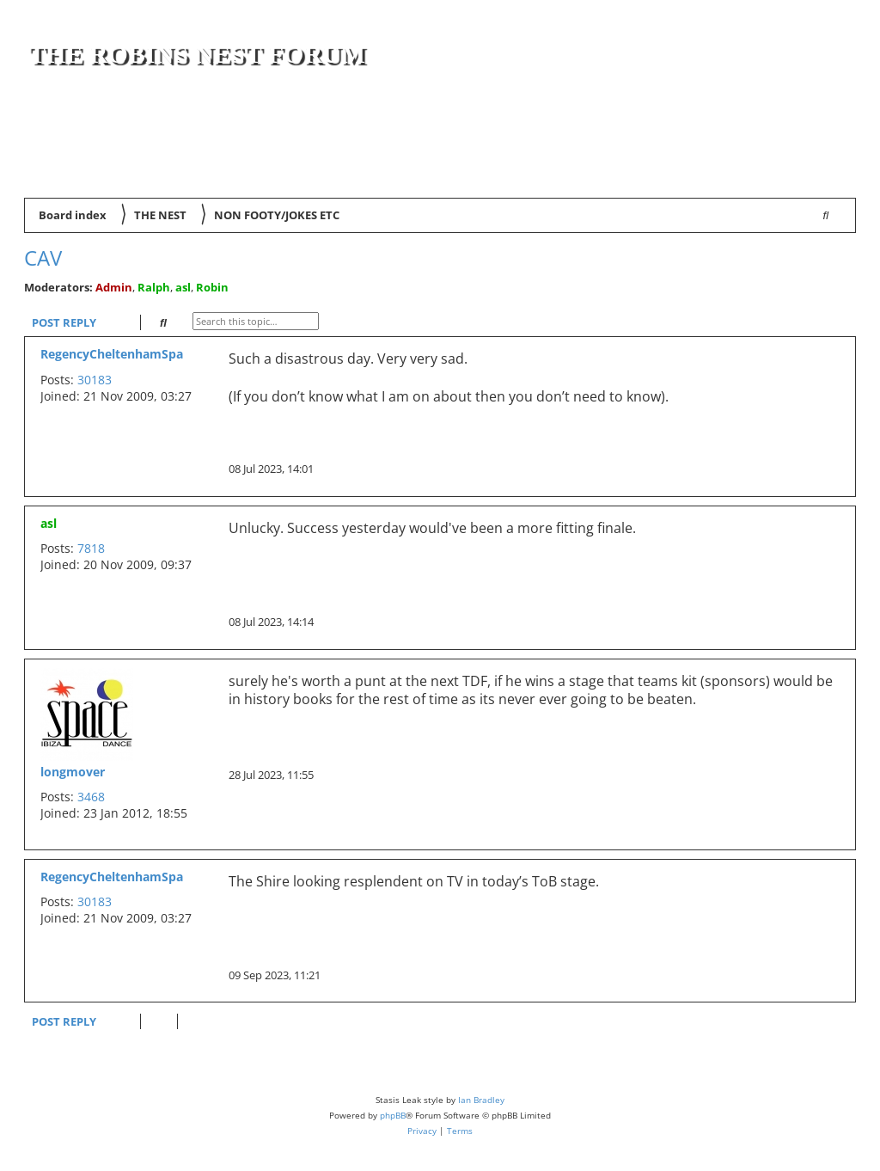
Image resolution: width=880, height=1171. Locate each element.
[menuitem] (831, 172)
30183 (94, 379)
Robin (212, 287)
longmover (72, 771)
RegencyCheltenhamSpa (111, 354)
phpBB (393, 1115)
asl (183, 287)
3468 (91, 796)
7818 (91, 548)
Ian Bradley (481, 1100)
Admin (113, 287)
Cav (43, 257)
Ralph (154, 287)
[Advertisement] (650, 122)
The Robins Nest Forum (196, 54)
